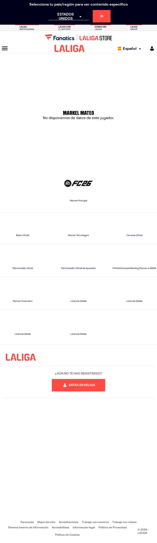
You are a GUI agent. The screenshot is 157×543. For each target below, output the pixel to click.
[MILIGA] (150, 48)
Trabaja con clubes (124, 522)
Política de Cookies (67, 534)
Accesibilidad (60, 527)
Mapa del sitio (46, 522)
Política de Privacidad (113, 527)
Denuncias (27, 522)
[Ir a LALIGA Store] (78, 37)
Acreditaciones (68, 522)
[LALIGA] (69, 48)
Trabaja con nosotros (95, 522)
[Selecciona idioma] (130, 48)
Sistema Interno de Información (28, 527)
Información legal (84, 527)
